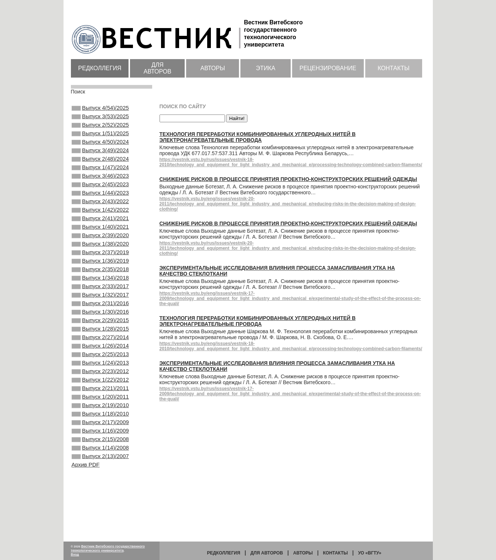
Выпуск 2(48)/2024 (100, 168)
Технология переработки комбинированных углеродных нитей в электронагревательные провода (258, 137)
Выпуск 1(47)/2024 (100, 178)
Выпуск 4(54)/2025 (100, 108)
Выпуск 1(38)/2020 (100, 268)
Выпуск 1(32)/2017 (100, 328)
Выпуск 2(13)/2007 (100, 517)
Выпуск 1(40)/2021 (100, 248)
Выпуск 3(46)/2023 (100, 188)
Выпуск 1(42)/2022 (100, 228)
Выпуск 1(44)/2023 (100, 208)
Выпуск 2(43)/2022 (100, 218)
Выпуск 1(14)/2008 (100, 507)
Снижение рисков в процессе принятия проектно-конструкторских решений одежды (288, 179)
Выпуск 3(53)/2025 (100, 118)
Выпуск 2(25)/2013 (100, 398)
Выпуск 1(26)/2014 (100, 388)
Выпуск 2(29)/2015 (100, 358)
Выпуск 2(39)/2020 (100, 258)
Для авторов (157, 68)
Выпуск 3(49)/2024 (100, 158)
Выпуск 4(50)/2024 (100, 148)
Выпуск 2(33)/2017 (100, 318)
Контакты (393, 68)
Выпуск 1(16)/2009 (100, 487)
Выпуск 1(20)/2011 (100, 448)
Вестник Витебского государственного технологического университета (108, 548)
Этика (266, 68)
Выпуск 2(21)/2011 (100, 438)
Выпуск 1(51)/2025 (100, 138)
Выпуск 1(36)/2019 (100, 288)
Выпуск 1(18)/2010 (100, 467)
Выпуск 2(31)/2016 (100, 338)
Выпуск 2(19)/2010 (100, 457)
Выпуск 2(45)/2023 (100, 198)
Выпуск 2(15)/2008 (100, 497)
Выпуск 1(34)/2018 (100, 308)
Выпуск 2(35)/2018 (100, 298)
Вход (75, 554)
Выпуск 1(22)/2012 (100, 428)
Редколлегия (100, 68)
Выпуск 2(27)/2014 (100, 378)
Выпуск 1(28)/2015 (100, 368)
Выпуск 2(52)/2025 (100, 128)
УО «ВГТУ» (369, 553)
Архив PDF (86, 526)
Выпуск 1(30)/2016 (100, 348)
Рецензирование (328, 68)
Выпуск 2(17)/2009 (100, 477)
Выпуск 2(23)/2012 (100, 418)
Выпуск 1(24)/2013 (100, 408)
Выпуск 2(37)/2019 (100, 278)
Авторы (212, 68)
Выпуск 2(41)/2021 (100, 238)
